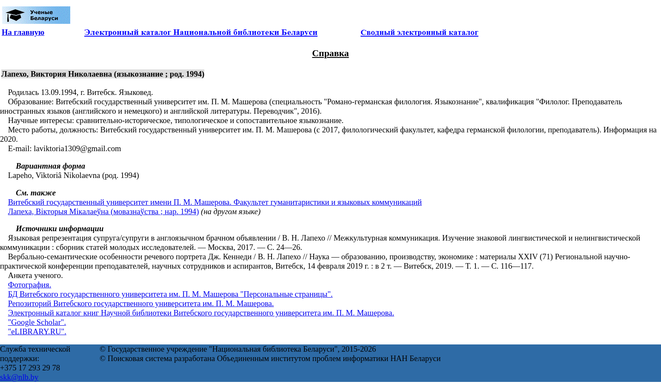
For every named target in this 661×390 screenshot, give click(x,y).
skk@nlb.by (19, 377)
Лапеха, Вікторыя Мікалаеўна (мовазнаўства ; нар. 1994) (103, 211)
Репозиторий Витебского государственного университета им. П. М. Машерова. (141, 303)
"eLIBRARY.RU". (37, 331)
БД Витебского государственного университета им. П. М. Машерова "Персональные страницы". (170, 294)
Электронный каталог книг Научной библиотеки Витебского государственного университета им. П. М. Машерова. (201, 312)
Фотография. (30, 284)
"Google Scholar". (37, 322)
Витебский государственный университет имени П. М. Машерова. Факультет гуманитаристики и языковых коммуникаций (215, 202)
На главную (23, 32)
